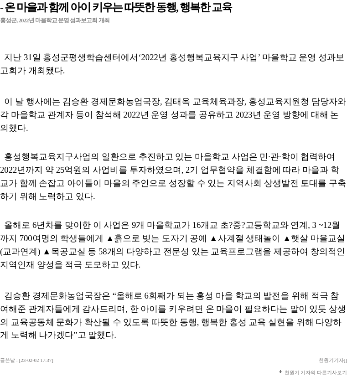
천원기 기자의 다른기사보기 (316, 372)
